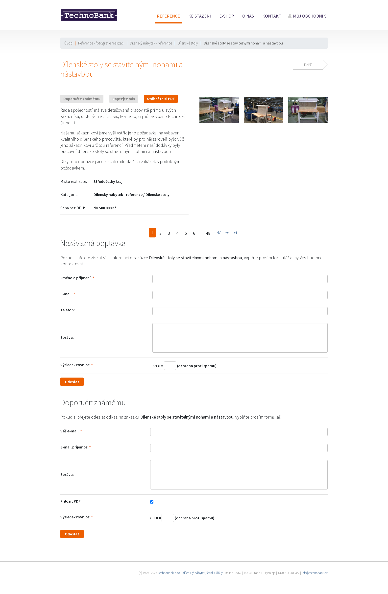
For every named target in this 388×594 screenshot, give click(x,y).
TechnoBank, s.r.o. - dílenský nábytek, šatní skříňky (190, 573)
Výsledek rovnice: (75, 364)
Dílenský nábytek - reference (151, 43)
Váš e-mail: (69, 430)
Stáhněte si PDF (161, 98)
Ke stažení (199, 16)
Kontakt (271, 16)
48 (208, 233)
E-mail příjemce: (74, 447)
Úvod (68, 43)
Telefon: (67, 309)
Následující (226, 232)
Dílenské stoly (188, 43)
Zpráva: (67, 337)
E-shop (226, 16)
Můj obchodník (309, 16)
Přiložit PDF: (70, 501)
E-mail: (66, 293)
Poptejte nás (123, 98)
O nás (248, 16)
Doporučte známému (81, 98)
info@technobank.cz (315, 573)
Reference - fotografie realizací (101, 43)
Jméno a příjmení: (76, 277)
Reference (168, 16)
